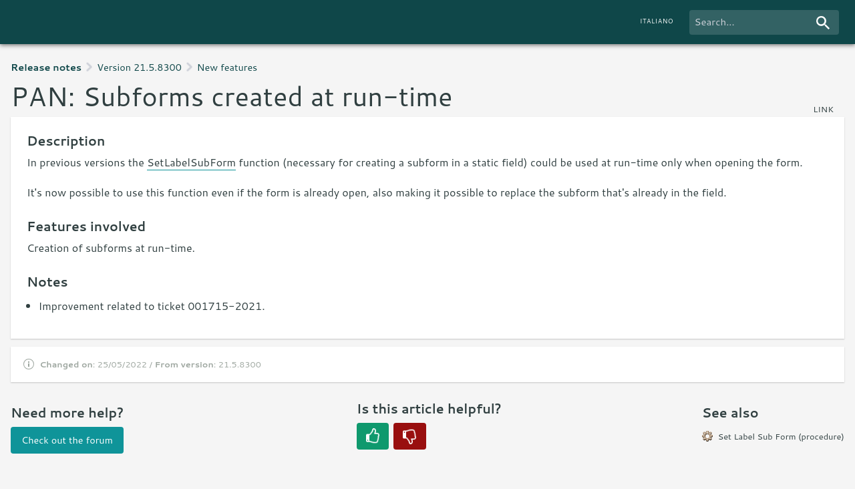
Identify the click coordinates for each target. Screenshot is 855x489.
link (823, 109)
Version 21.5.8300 (139, 67)
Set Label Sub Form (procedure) (781, 436)
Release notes (46, 67)
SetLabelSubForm (191, 162)
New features (227, 67)
